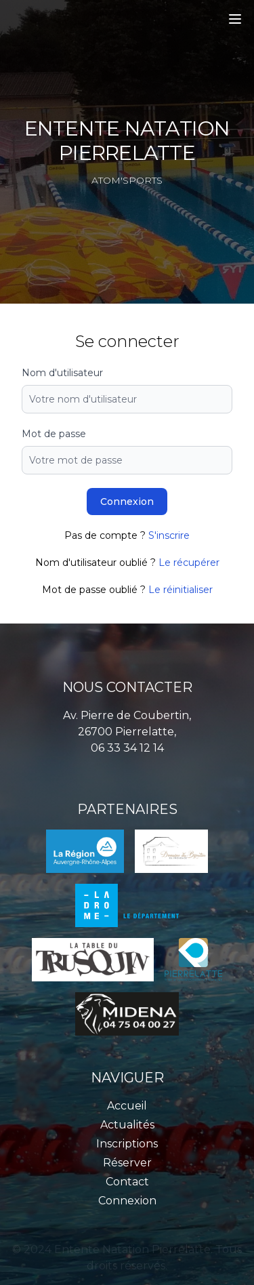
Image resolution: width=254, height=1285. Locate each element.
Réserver (127, 1162)
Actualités (127, 1124)
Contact (127, 1181)
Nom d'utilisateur (62, 373)
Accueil (127, 1105)
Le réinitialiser (180, 590)
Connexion (127, 501)
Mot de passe (54, 434)
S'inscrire (169, 535)
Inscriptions (127, 1143)
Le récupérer (188, 562)
